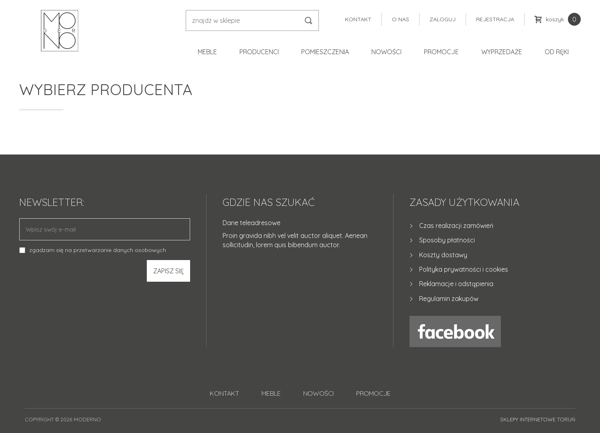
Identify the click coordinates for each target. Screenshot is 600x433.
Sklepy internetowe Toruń (537, 419)
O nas (400, 19)
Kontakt (358, 19)
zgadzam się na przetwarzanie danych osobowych (97, 250)
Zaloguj (443, 19)
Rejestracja (495, 19)
